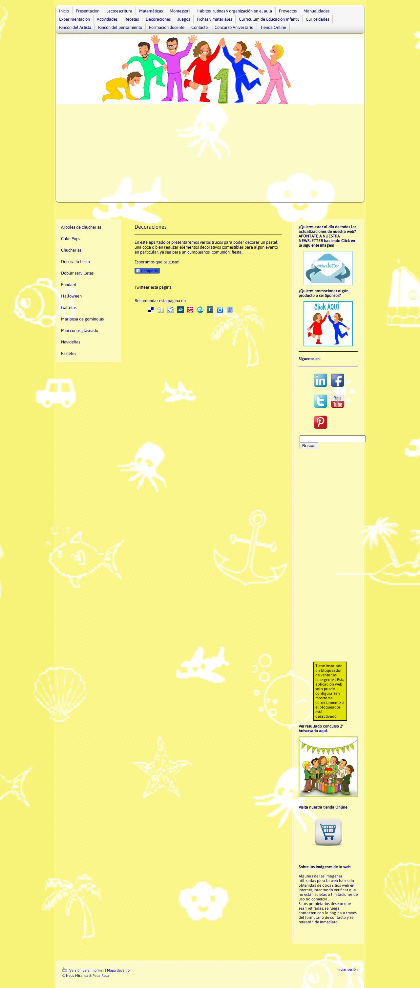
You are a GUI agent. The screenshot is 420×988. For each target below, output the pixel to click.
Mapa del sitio (118, 970)
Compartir (147, 271)
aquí (323, 731)
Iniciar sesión (347, 969)
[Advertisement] (210, 153)
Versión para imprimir (83, 970)
